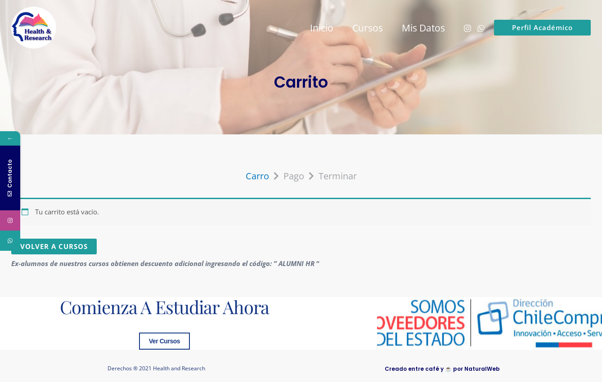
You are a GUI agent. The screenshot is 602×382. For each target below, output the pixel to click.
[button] (542, 28)
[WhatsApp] (481, 28)
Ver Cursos (164, 341)
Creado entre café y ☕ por (442, 369)
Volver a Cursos (54, 246)
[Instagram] (467, 28)
